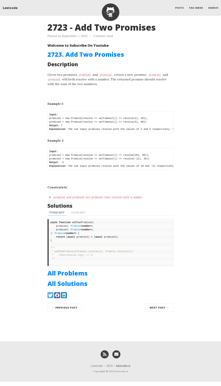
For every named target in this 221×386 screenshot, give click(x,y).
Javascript (78, 212)
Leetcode (10, 8)
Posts (179, 7)
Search (213, 7)
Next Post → (159, 311)
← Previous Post (65, 311)
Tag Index (196, 7)
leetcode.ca (123, 370)
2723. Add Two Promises (85, 54)
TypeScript (56, 212)
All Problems (67, 277)
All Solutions (67, 287)
